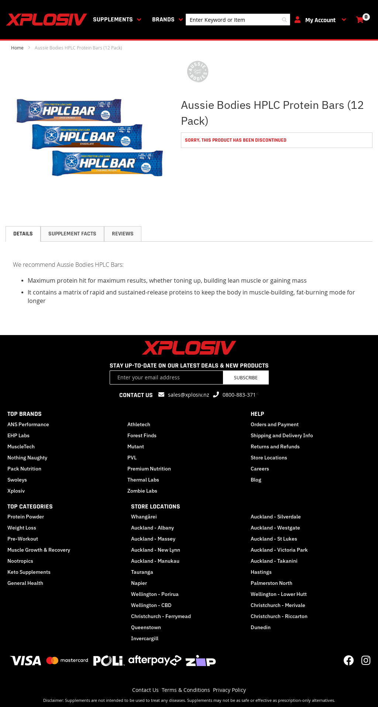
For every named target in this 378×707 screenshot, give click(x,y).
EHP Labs (18, 435)
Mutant (135, 446)
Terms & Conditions (186, 689)
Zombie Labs (142, 490)
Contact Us (145, 689)
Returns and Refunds (275, 446)
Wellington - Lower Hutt (279, 594)
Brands (163, 19)
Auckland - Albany (152, 527)
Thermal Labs (143, 479)
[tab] (23, 234)
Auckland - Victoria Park (279, 549)
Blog (256, 479)
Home (17, 48)
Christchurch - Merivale (278, 605)
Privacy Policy (229, 689)
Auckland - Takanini (274, 561)
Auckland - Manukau (155, 561)
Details (23, 234)
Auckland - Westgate (275, 527)
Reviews (123, 234)
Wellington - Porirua (155, 594)
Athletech (138, 424)
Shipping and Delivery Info (282, 435)
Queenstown (146, 627)
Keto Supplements (29, 572)
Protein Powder (25, 516)
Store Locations (269, 457)
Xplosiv (16, 490)
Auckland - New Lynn (155, 549)
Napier (139, 583)
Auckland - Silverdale (276, 516)
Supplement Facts (72, 234)
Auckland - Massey (153, 538)
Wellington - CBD (151, 605)
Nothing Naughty (27, 457)
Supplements (113, 19)
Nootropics (20, 561)
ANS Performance (28, 424)
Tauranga (142, 572)
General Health (25, 583)
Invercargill (144, 638)
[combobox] (238, 19)
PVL (132, 457)
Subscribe (246, 377)
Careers (260, 468)
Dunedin (261, 627)
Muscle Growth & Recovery (38, 549)
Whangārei (144, 516)
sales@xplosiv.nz (188, 394)
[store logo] (48, 19)
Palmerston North (271, 583)
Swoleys (17, 479)
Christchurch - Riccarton (279, 616)
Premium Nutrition (149, 468)
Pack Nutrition (24, 468)
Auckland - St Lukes (274, 538)
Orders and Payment (275, 424)
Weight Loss (21, 527)
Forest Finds (142, 435)
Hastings (261, 572)
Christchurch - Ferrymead (161, 616)
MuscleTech (21, 446)
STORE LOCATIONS (155, 506)
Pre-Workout (22, 538)
